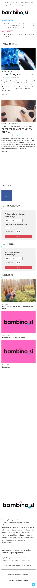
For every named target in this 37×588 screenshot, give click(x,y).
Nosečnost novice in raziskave (11, 123)
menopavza (29, 2)
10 (23, 22)
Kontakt (26, 580)
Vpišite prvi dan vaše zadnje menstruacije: (15, 253)
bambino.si (5, 563)
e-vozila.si (13, 565)
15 (34, 22)
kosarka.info (20, 558)
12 (27, 22)
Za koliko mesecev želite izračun (17, 224)
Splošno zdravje (6, 71)
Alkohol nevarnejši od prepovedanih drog (13, 337)
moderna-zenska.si (18, 563)
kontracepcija (9, 2)
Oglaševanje (19, 580)
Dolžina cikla (9, 232)
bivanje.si (25, 560)
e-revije (28, 5)
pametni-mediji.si (24, 565)
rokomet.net (6, 560)
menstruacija (19, 2)
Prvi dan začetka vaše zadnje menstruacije (15, 215)
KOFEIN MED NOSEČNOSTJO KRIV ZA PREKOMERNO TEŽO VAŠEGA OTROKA (17, 129)
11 (25, 22)
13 (29, 22)
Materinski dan (5, 367)
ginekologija (20, 5)
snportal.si (16, 560)
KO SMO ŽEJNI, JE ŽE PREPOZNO (16, 74)
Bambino (7, 77)
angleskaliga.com (7, 558)
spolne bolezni (10, 5)
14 (31, 22)
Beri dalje (4, 94)
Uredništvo (11, 580)
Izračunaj (18, 236)
